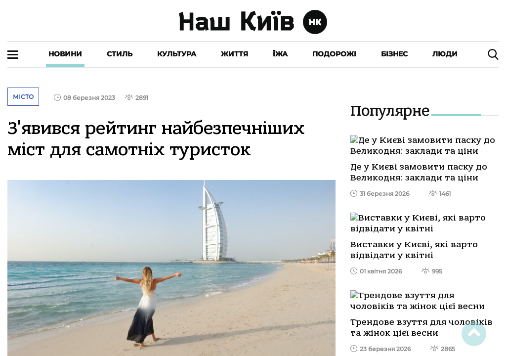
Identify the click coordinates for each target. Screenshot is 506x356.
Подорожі (334, 53)
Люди (445, 53)
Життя (234, 53)
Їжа (280, 53)
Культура (176, 53)
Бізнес (394, 53)
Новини (65, 53)
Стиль (119, 53)
